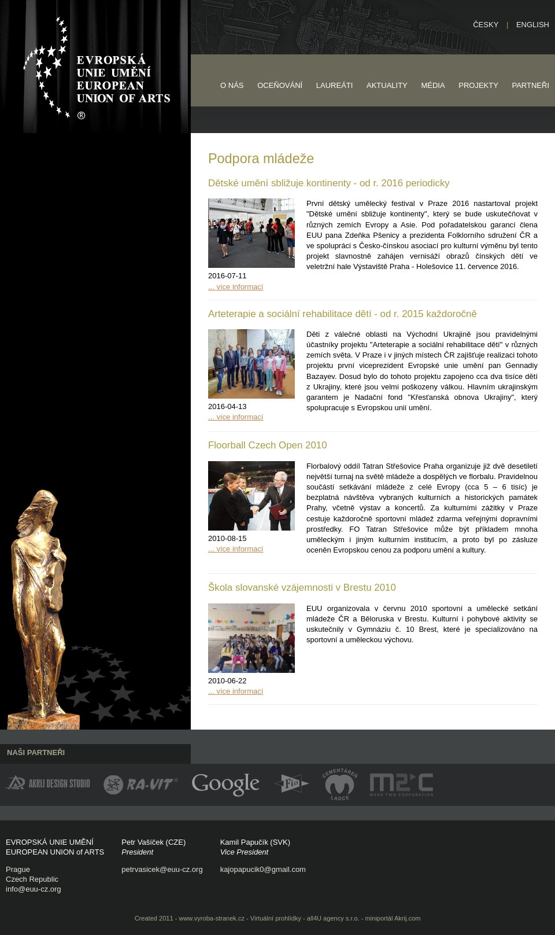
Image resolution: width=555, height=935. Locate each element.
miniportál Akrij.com (393, 918)
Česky (485, 24)
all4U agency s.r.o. (333, 918)
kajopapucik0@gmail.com (263, 869)
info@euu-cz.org (33, 889)
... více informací (235, 286)
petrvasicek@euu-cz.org (161, 869)
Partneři (530, 85)
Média (433, 85)
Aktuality (387, 85)
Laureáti (334, 85)
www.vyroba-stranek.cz (212, 918)
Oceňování (279, 85)
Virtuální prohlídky (275, 918)
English (532, 24)
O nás (231, 85)
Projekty (478, 85)
